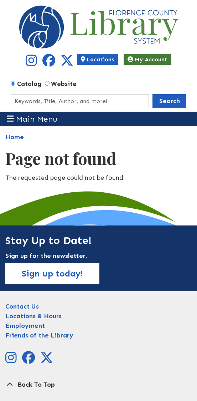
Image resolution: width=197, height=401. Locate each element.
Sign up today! (52, 273)
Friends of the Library (39, 335)
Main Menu (32, 118)
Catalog (29, 84)
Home (14, 137)
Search (169, 101)
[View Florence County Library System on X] (67, 63)
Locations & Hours (33, 316)
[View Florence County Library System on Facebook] (49, 63)
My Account (147, 59)
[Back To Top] (98, 385)
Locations (97, 59)
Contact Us (22, 306)
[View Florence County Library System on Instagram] (32, 63)
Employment (25, 326)
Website (64, 84)
